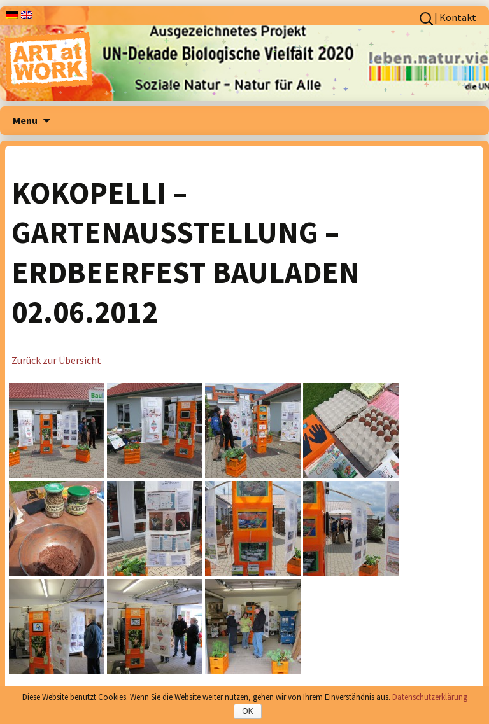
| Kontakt (455, 17)
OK (247, 711)
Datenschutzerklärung (429, 697)
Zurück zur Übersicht (56, 360)
